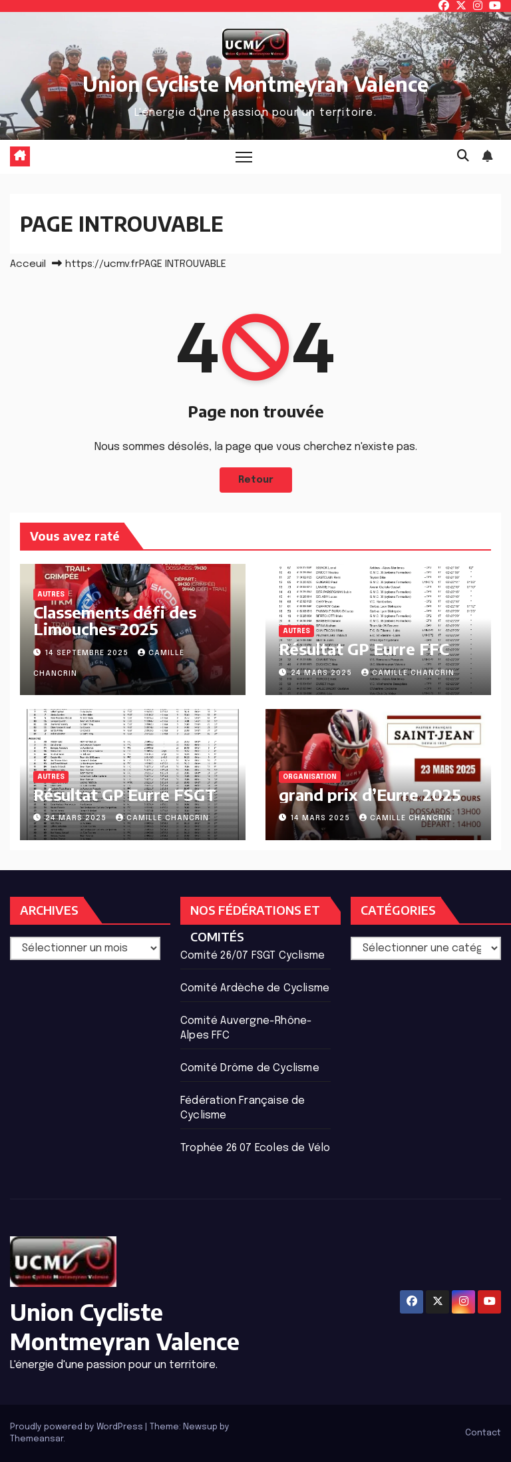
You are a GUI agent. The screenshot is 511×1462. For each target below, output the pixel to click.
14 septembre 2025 (88, 653)
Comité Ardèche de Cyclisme (254, 988)
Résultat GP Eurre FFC (364, 648)
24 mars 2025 (323, 673)
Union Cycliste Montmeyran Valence (255, 84)
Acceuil (28, 264)
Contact (483, 1433)
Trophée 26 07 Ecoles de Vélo (255, 1148)
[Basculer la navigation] (244, 156)
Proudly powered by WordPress (77, 1427)
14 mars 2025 (322, 818)
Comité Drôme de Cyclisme (249, 1068)
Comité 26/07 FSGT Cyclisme (252, 955)
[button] (463, 156)
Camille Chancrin (407, 673)
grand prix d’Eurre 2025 (370, 794)
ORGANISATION (310, 777)
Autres (51, 594)
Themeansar (36, 1439)
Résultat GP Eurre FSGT (124, 794)
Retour (255, 480)
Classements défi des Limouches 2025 (114, 620)
